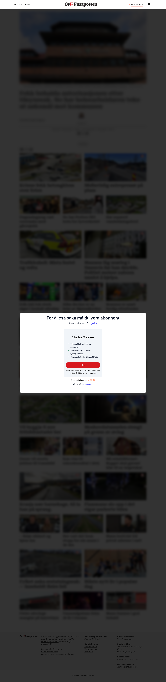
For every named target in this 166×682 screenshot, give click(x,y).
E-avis (28, 4)
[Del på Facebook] (79, 136)
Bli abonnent (137, 4)
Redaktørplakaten (49, 654)
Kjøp (83, 365)
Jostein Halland (92, 642)
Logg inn (83, 323)
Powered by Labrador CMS (83, 678)
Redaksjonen (90, 649)
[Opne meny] (149, 4)
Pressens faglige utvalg (52, 652)
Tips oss (18, 4)
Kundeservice (90, 652)
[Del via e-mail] (87, 136)
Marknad (88, 654)
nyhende (83, 147)
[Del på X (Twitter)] (83, 136)
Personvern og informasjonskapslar (58, 657)
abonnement (88, 384)
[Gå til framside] (81, 4)
